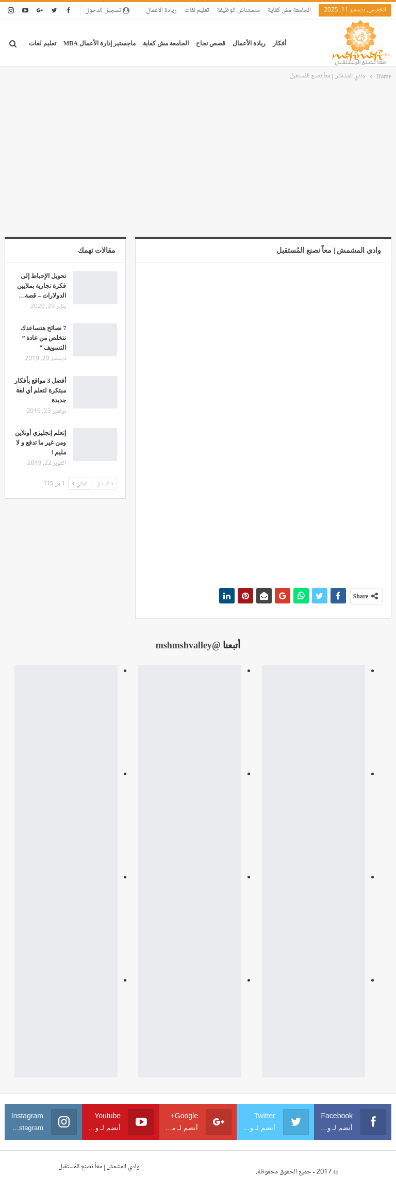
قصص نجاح (210, 43)
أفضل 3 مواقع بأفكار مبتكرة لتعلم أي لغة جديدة (40, 390)
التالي (80, 483)
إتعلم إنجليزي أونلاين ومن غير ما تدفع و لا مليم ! (40, 442)
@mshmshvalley (188, 645)
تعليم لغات (196, 10)
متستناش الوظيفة (238, 10)
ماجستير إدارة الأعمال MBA (99, 43)
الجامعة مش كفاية (289, 10)
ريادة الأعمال (161, 10)
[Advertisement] (198, 159)
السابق (105, 483)
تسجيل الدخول (107, 10)
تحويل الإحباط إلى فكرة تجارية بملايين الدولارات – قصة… (41, 285)
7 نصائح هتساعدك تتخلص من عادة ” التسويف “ (43, 337)
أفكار (279, 43)
